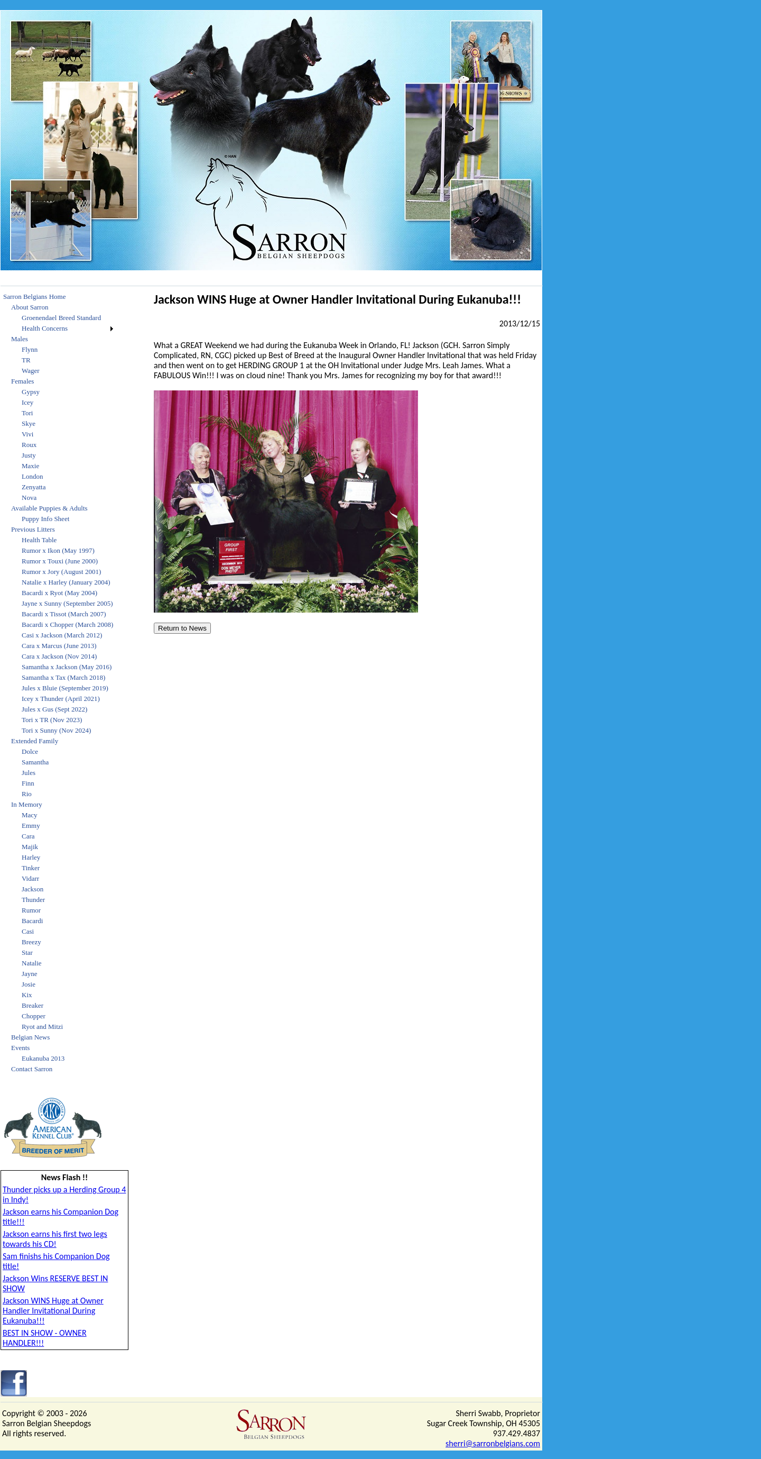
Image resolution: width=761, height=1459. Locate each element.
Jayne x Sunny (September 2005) (67, 603)
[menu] (58, 682)
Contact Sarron (31, 1069)
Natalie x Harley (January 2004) (66, 582)
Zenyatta (33, 487)
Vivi (27, 434)
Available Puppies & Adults (49, 508)
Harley (31, 857)
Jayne (30, 974)
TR (26, 360)
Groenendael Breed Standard (61, 318)
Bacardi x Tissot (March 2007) (64, 614)
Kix (27, 995)
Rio (27, 794)
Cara (28, 836)
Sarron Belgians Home (34, 296)
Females (22, 381)
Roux (29, 445)
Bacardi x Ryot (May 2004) (59, 593)
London (32, 476)
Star (27, 952)
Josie (28, 984)
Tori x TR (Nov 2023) (52, 720)
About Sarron (29, 307)
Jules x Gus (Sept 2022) (54, 709)
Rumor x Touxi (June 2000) (60, 561)
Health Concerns (45, 328)
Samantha (35, 762)
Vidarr (30, 878)
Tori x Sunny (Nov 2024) (56, 730)
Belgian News (30, 1037)
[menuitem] (58, 296)
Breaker (32, 1005)
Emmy (31, 825)
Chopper (33, 1016)
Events (20, 1048)
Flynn (30, 349)
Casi (28, 931)
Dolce (30, 751)
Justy (29, 455)
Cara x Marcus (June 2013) (59, 646)
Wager (31, 371)
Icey (27, 402)
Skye (28, 423)
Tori (27, 413)
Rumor (31, 910)
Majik (30, 847)
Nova (29, 497)
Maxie (30, 466)
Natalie (32, 963)
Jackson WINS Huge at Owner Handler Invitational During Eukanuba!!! (53, 1311)
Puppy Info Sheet (45, 519)
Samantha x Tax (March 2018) (63, 677)
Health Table (39, 540)
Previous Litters (33, 529)
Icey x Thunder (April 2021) (61, 699)
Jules (28, 773)
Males (19, 339)
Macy (30, 815)
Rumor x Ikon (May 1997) (58, 550)
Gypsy (31, 392)
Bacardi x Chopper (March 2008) (67, 624)
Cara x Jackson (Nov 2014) (59, 656)
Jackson (32, 889)
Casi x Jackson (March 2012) (62, 635)
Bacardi (32, 921)
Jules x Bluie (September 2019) (65, 688)
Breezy (31, 942)
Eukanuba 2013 (43, 1058)
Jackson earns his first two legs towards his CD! (55, 1239)
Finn (28, 783)
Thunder (33, 900)
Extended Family (34, 741)
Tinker (31, 868)
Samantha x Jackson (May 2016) (67, 667)
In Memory (26, 804)
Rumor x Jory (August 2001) (61, 572)
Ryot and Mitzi (42, 1027)
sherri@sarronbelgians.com (493, 1443)
